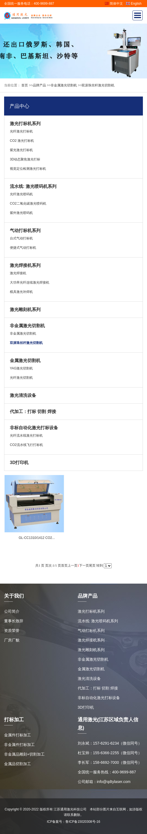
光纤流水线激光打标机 (26, 435)
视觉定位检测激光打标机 (28, 169)
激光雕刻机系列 (25, 309)
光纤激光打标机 (21, 131)
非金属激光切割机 (64, 85)
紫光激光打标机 (21, 150)
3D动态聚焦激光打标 (25, 159)
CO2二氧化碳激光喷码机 (28, 203)
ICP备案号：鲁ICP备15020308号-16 (73, 822)
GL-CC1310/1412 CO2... (37, 538)
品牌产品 (39, 85)
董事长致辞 (13, 621)
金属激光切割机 (25, 360)
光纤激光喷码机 (21, 194)
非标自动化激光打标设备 (34, 427)
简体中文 (114, 3)
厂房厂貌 (11, 640)
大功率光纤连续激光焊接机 (29, 282)
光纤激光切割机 (21, 378)
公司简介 (11, 611)
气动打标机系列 (25, 230)
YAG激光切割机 (21, 368)
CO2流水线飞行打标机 (26, 445)
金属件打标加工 (17, 735)
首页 (24, 85)
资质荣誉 (11, 630)
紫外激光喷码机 (21, 213)
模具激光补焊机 (21, 292)
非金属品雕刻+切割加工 (24, 754)
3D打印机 (19, 462)
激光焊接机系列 (25, 265)
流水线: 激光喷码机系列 (33, 186)
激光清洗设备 (23, 395)
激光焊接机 (18, 273)
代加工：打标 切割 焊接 (33, 411)
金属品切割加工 (17, 764)
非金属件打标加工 (19, 744)
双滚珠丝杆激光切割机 (98, 85)
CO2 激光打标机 (22, 141)
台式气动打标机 (21, 238)
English (134, 3)
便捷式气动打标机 (23, 248)
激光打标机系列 (25, 123)
